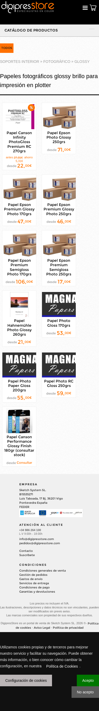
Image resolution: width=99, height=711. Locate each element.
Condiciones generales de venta (42, 570)
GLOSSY (82, 61)
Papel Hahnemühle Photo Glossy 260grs (19, 328)
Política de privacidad (68, 627)
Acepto (88, 680)
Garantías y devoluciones (37, 591)
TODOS (6, 48)
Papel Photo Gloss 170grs (58, 323)
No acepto (85, 692)
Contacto (26, 551)
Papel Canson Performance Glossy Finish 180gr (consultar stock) (19, 446)
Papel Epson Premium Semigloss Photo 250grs (58, 267)
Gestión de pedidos (33, 575)
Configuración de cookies (26, 680)
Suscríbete (27, 555)
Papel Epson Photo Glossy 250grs (58, 137)
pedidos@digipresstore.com (39, 543)
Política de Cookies (62, 666)
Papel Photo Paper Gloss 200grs (19, 385)
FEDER (24, 507)
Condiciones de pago (34, 587)
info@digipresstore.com (36, 539)
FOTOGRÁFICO (56, 61)
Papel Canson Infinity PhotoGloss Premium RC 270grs (19, 141)
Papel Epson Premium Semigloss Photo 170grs (19, 267)
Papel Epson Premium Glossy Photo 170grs (19, 209)
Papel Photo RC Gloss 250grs (58, 383)
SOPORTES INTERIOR (19, 61)
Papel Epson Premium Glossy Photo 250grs (59, 209)
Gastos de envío (31, 579)
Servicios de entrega (34, 583)
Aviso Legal (42, 627)
